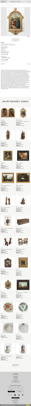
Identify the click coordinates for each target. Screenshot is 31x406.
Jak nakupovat (15, 376)
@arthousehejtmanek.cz (15, 400)
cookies (14, 405)
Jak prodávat (15, 377)
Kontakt (15, 397)
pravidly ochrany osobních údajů (12, 404)
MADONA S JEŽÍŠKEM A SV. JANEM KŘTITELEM (7, 5)
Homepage (2, 4)
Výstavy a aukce (6, 4)
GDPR (15, 381)
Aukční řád (15, 378)
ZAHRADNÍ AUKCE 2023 (12, 4)
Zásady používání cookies (15, 382)
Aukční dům (15, 373)
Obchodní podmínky (15, 380)
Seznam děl (17, 4)
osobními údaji (6, 405)
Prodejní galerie (15, 374)
